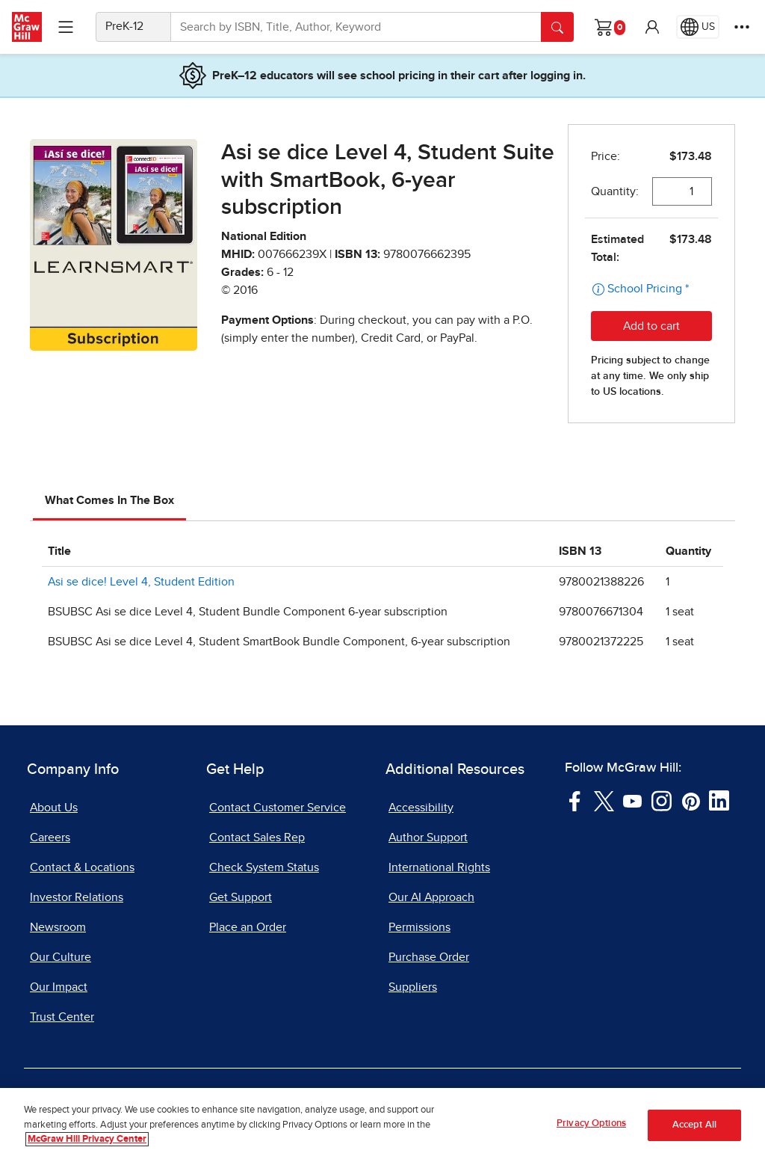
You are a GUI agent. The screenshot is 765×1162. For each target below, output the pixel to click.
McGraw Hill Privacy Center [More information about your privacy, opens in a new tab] (87, 1141)
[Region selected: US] (697, 27)
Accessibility (420, 808)
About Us (54, 808)
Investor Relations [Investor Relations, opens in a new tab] (76, 897)
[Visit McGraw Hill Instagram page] (661, 800)
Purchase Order (428, 957)
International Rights (439, 867)
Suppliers (412, 987)
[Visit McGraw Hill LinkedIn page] (719, 800)
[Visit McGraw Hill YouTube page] (632, 800)
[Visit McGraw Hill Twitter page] (604, 800)
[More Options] (741, 26)
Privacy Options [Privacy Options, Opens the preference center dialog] (591, 1125)
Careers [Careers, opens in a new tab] (50, 837)
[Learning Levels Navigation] (66, 27)
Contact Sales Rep (257, 837)
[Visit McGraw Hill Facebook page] (575, 800)
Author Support (428, 837)
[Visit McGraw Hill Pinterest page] (691, 800)
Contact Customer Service (277, 808)
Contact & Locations (82, 867)
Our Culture (60, 957)
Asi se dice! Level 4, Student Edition (141, 582)
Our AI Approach (431, 897)
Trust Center (62, 1017)
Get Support (240, 897)
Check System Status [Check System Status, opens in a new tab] (264, 867)
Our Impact (58, 987)
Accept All (694, 1126)
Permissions (419, 927)
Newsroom (58, 927)
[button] (652, 26)
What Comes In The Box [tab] (109, 500)
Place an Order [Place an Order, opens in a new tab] (247, 927)
